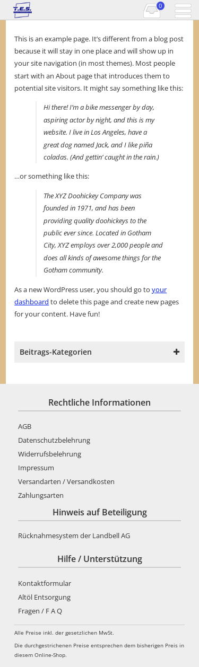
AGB (24, 426)
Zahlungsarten (41, 495)
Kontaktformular (44, 583)
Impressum (36, 467)
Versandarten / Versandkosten (66, 481)
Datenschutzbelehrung (54, 440)
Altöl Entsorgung (44, 597)
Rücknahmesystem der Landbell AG (74, 535)
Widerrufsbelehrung (49, 454)
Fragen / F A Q (40, 611)
